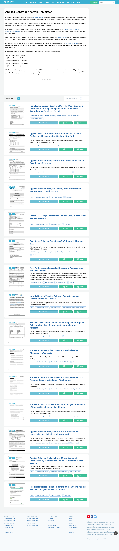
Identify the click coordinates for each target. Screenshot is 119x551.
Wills (72, 2)
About (70, 518)
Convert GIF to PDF (9, 525)
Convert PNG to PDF (9, 523)
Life (53, 2)
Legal (40, 2)
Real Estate (60, 2)
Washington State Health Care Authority (59, 361)
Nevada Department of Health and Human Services (68, 115)
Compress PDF (52, 525)
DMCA (71, 523)
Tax (68, 2)
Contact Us (72, 530)
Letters (47, 2)
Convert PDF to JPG (32, 518)
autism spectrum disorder (72, 29)
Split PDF (50, 518)
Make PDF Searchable (54, 530)
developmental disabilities (12, 31)
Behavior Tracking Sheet (36, 172)
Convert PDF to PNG (32, 520)
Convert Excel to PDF (9, 520)
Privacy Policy (72, 525)
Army (25, 2)
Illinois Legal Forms (60, 282)
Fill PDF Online (44, 123)
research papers (62, 37)
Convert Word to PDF (9, 518)
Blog (78, 2)
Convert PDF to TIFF (32, 525)
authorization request (72, 43)
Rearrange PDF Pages (54, 527)
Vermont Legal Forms (55, 495)
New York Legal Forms (70, 145)
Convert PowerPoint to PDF (11, 530)
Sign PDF (50, 523)
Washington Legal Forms (76, 389)
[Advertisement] (46, 86)
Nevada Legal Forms (50, 115)
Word (80, 123)
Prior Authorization (49, 282)
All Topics (71, 532)
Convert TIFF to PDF (9, 527)
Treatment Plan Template (64, 172)
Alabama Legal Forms (55, 336)
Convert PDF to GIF (32, 523)
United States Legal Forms (37, 115)
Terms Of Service (73, 527)
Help (70, 520)
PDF (65, 123)
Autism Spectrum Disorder (36, 118)
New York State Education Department (53, 145)
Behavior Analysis (38, 17)
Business (33, 2)
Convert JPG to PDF (9, 532)
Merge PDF (51, 520)
